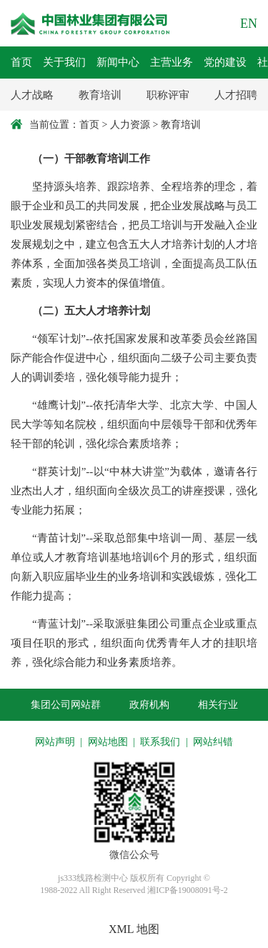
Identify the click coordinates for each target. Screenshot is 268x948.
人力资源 (130, 124)
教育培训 (100, 95)
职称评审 (168, 95)
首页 (89, 124)
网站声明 (55, 742)
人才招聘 (235, 95)
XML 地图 (134, 929)
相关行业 (218, 704)
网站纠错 (213, 742)
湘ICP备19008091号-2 (187, 890)
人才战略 (32, 95)
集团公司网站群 (66, 704)
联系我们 (160, 742)
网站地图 (108, 742)
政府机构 (149, 704)
